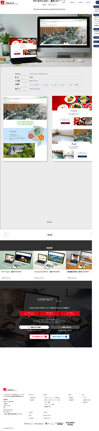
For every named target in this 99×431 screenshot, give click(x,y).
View (50, 222)
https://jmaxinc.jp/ (8, 410)
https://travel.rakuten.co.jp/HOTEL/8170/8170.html (50, 9)
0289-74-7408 (6, 401)
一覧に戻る (49, 235)
